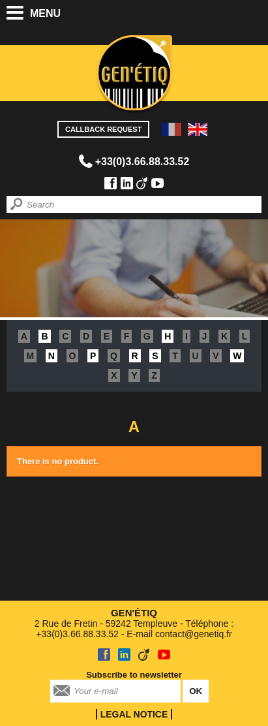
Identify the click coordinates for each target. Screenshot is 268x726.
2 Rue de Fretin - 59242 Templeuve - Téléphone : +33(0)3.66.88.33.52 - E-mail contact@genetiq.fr (134, 623)
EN (197, 129)
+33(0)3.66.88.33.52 (142, 161)
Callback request (103, 129)
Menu (45, 13)
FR (171, 129)
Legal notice (134, 714)
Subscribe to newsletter (134, 675)
